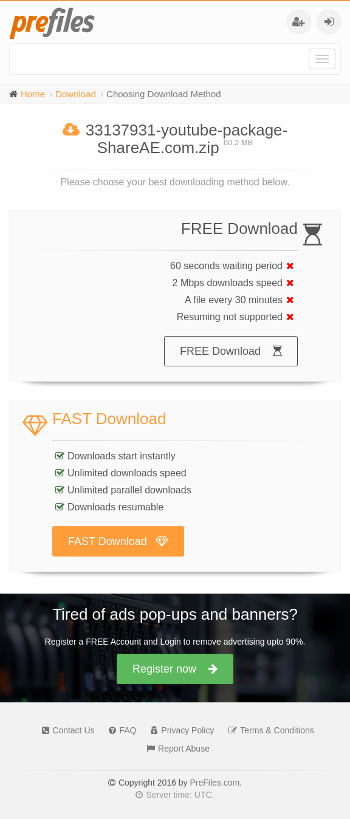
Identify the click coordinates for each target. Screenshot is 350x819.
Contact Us (65, 730)
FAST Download (118, 541)
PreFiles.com (214, 782)
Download (75, 94)
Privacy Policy (179, 730)
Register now (175, 669)
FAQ (119, 730)
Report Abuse (175, 748)
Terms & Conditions (268, 730)
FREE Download (231, 351)
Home (33, 94)
